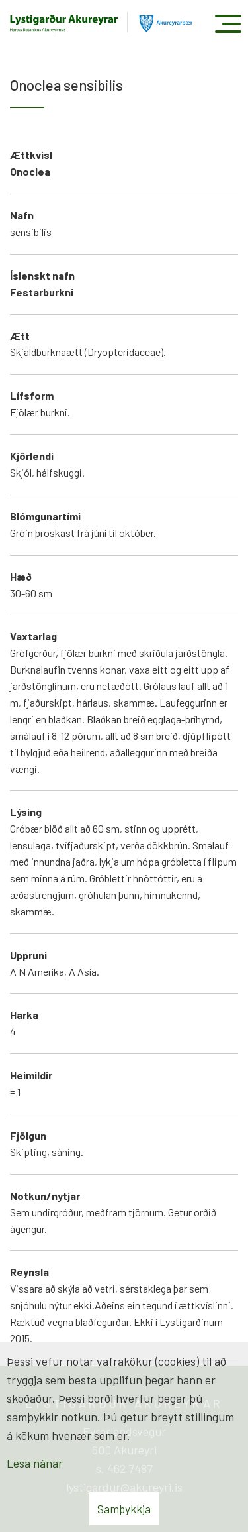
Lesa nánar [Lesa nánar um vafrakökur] (35, 1463)
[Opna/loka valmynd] (228, 23)
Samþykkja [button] (124, 1508)
